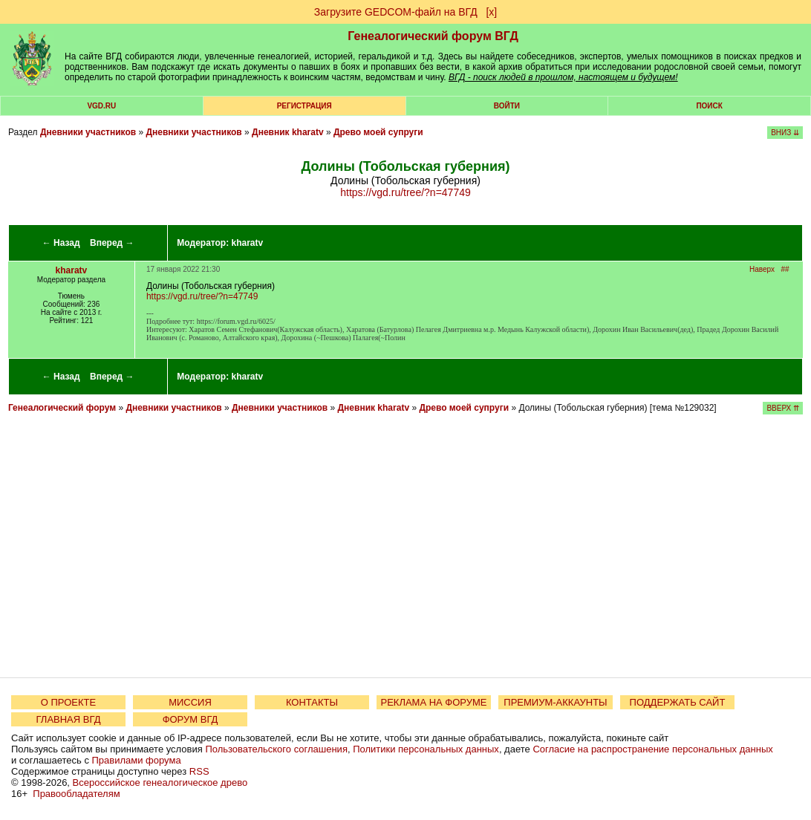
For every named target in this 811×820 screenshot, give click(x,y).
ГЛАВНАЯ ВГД (68, 719)
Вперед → (112, 243)
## (785, 269)
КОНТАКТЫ (312, 702)
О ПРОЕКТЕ (68, 702)
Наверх (762, 269)
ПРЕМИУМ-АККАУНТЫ (555, 702)
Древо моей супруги (378, 132)
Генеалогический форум (62, 408)
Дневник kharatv (288, 132)
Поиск (709, 106)
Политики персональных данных (426, 749)
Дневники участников (88, 132)
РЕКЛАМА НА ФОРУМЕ (433, 702)
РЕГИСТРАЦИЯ (304, 106)
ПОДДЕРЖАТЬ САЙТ (678, 702)
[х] (491, 12)
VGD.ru (101, 106)
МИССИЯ (190, 702)
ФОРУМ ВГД (190, 719)
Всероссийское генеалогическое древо (160, 782)
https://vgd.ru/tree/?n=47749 (405, 192)
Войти (507, 106)
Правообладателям (76, 793)
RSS (199, 771)
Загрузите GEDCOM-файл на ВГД (396, 12)
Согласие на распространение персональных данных (652, 749)
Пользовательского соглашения (276, 749)
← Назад (61, 243)
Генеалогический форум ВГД (433, 36)
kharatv (248, 243)
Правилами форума (136, 760)
